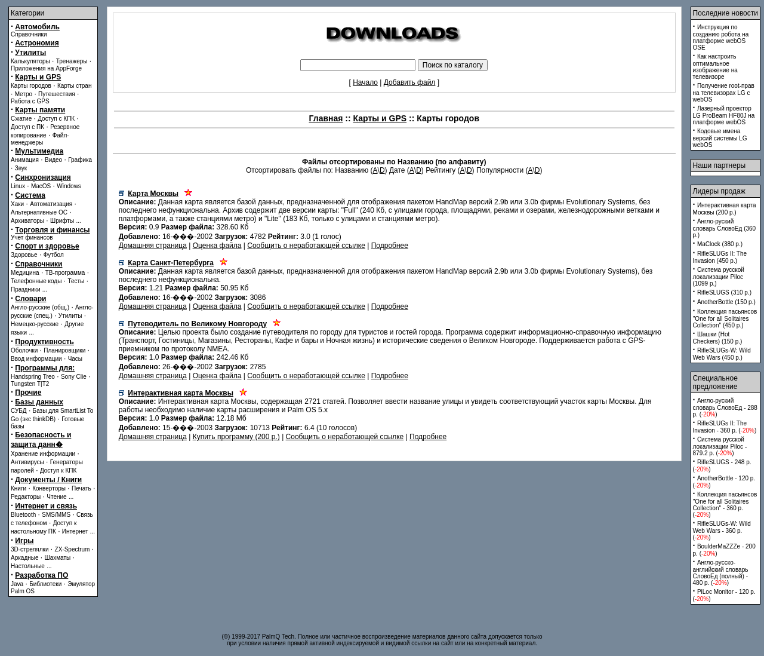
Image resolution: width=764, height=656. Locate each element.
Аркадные (25, 557)
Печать (81, 488)
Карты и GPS (38, 77)
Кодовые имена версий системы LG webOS (720, 138)
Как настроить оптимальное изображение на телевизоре (715, 66)
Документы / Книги (48, 480)
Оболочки (24, 350)
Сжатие (21, 118)
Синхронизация (43, 177)
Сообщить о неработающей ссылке (306, 245)
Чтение (56, 496)
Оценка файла (217, 245)
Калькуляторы (30, 61)
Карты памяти (40, 110)
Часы (75, 358)
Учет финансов (32, 237)
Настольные (28, 566)
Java (17, 584)
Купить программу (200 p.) (236, 437)
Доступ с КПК (56, 118)
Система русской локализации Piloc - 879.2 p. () (720, 446)
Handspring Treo (33, 376)
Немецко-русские (34, 324)
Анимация (25, 160)
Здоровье (24, 255)
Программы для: (45, 368)
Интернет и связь (46, 506)
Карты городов (31, 85)
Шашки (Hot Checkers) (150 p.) (718, 338)
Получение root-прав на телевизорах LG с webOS (723, 92)
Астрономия (36, 43)
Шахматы (58, 557)
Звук (21, 168)
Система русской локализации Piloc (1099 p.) (718, 276)
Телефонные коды (36, 281)
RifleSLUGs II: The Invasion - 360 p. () (725, 427)
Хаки (17, 204)
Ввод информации (36, 358)
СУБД (19, 410)
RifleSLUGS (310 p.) (724, 292)
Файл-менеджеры (40, 139)
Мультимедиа (39, 151)
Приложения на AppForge (46, 68)
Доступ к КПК (58, 470)
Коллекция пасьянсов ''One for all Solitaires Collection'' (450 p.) (725, 318)
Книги (18, 488)
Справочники (29, 34)
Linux (18, 186)
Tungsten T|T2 (30, 384)
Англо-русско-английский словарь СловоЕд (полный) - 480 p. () (720, 572)
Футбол (54, 255)
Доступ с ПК (27, 127)
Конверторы (49, 488)
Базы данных (39, 402)
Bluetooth (23, 514)
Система (30, 195)
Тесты (75, 281)
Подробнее (389, 245)
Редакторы (26, 496)
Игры (24, 541)
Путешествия (56, 94)
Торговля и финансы (52, 230)
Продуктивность (44, 342)
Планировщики (64, 350)
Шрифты (62, 220)
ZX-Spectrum (72, 549)
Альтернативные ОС (39, 212)
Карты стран (74, 85)
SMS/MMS (56, 514)
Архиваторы (27, 220)
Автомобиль (37, 27)
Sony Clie (74, 376)
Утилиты (30, 52)
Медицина (25, 272)
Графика (80, 160)
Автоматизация (51, 204)
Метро (23, 94)
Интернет (75, 531)
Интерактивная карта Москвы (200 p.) (724, 209)
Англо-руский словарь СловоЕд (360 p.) (724, 228)
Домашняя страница (153, 245)
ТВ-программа (65, 272)
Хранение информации (43, 453)
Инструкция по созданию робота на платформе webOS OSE (721, 37)
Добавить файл (410, 82)
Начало (365, 82)
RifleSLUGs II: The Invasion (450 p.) (720, 257)
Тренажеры (72, 61)
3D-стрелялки (30, 549)
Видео (53, 160)
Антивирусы (27, 462)
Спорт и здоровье (47, 246)
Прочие (28, 392)
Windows (69, 186)
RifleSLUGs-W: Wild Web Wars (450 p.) (722, 354)
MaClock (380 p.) (720, 244)
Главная (326, 118)
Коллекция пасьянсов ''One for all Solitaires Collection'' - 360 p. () (725, 504)
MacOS (41, 186)
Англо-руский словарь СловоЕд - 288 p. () (725, 407)
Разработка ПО (41, 575)
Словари (30, 299)
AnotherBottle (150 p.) (726, 302)
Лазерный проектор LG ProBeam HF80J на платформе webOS (724, 115)
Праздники (25, 289)
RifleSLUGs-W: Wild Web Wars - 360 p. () (722, 530)
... (78, 220)
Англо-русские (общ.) (40, 307)
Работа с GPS (30, 101)
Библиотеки (45, 584)
